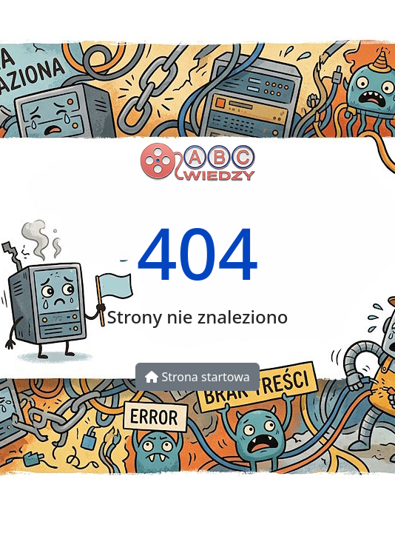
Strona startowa (197, 377)
